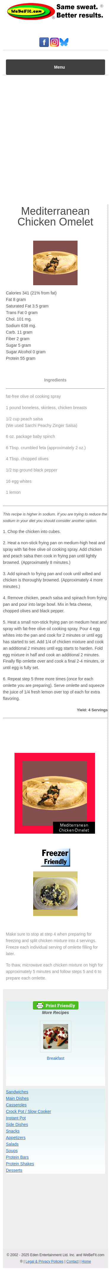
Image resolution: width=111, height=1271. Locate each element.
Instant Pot (16, 1118)
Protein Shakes (20, 1163)
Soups (12, 1150)
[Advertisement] (55, 138)
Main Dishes (17, 1098)
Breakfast (55, 1058)
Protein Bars (17, 1157)
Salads (12, 1144)
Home (86, 1261)
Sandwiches (17, 1091)
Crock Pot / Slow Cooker (28, 1111)
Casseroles (16, 1105)
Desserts (14, 1170)
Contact (72, 1261)
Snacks (13, 1131)
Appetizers (15, 1137)
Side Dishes (17, 1124)
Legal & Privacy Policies (44, 1261)
